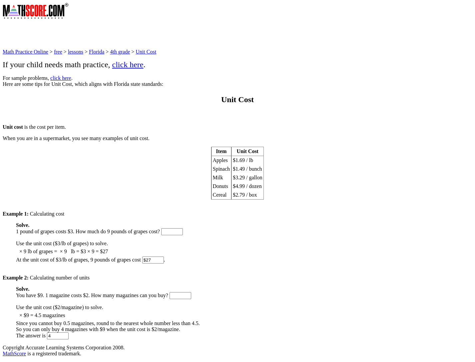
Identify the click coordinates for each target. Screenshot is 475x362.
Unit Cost (146, 52)
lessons (75, 52)
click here (128, 64)
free (58, 52)
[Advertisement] (124, 34)
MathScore (14, 353)
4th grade (120, 52)
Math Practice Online (25, 52)
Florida (96, 52)
